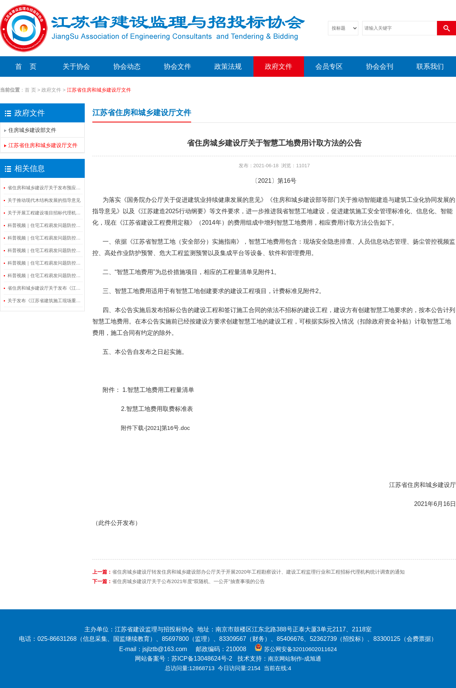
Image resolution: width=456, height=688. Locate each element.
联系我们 (430, 66)
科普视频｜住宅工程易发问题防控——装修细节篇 (45, 225)
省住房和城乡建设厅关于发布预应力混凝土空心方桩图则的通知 (45, 187)
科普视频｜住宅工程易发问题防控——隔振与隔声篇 (45, 250)
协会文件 (177, 66)
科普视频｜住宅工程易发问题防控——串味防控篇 (45, 275)
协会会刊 (379, 66)
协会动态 (127, 66)
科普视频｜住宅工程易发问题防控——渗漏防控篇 (45, 263)
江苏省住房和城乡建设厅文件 (43, 145)
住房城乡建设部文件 (32, 130)
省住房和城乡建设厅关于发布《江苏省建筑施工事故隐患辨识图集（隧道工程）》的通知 (45, 288)
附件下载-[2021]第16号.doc (141, 428)
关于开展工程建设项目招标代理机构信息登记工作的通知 (45, 213)
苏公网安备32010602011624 (300, 649)
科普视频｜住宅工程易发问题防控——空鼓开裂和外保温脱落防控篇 (45, 238)
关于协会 (76, 66)
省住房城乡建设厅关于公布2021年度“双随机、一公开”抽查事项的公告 (188, 581)
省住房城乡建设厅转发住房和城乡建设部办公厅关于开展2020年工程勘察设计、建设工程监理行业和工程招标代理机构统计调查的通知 (258, 572)
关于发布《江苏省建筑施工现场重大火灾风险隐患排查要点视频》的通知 (45, 300)
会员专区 (329, 66)
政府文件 (278, 66)
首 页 (25, 66)
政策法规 (228, 66)
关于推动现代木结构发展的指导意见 (44, 200)
